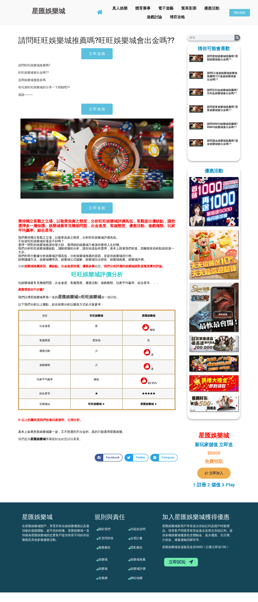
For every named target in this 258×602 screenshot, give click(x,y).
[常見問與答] (97, 539)
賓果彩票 (188, 8)
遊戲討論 (154, 17)
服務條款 (104, 547)
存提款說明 (138, 529)
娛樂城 (72, 297)
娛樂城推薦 (138, 559)
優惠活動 (211, 8)
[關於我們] (97, 530)
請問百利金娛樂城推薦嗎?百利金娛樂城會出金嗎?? (222, 92)
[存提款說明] (129, 530)
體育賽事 (143, 8)
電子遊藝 (165, 8)
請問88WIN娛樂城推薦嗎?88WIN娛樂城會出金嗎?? (222, 125)
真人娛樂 (120, 8)
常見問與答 (106, 538)
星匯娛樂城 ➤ (148, 404)
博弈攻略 (177, 17)
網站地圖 (136, 578)
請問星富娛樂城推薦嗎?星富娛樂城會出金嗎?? (222, 108)
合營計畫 (136, 538)
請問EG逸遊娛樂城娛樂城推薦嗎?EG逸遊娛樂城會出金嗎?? (222, 76)
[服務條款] (97, 548)
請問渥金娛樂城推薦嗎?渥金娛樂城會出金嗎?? (222, 142)
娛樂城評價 (138, 568)
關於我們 (104, 529)
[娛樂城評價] (129, 569)
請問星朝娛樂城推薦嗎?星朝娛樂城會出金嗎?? (222, 58)
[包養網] (97, 579)
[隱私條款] (129, 548)
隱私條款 (136, 547)
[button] (109, 457)
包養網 (102, 578)
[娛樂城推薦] (129, 560)
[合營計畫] (129, 539)
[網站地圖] (129, 579)
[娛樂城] (97, 560)
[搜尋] (237, 38)
